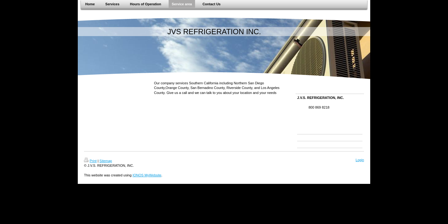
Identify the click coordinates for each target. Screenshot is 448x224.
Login (360, 160)
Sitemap (106, 161)
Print (90, 161)
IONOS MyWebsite (147, 175)
